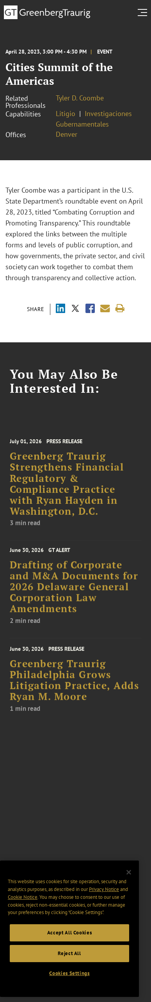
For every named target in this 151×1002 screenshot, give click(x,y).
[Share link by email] (105, 308)
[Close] (128, 882)
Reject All (69, 962)
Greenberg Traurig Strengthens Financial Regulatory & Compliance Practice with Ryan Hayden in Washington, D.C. (67, 497)
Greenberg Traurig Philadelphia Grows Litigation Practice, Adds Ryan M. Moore (74, 691)
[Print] (119, 308)
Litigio (65, 113)
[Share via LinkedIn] (60, 309)
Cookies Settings (69, 983)
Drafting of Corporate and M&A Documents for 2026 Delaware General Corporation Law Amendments (74, 596)
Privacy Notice (104, 899)
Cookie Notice (22, 906)
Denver (66, 134)
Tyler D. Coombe (80, 97)
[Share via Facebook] (90, 309)
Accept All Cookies (69, 942)
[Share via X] (75, 309)
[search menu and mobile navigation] (144, 12)
